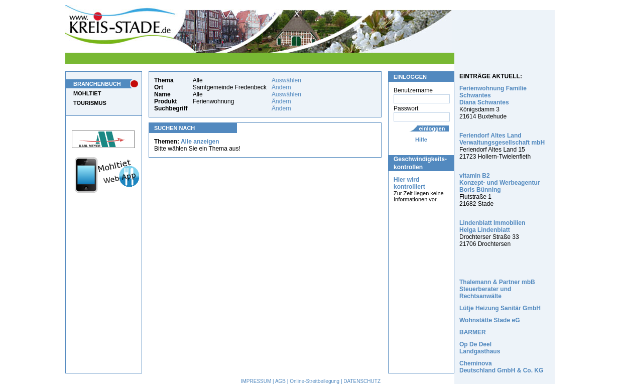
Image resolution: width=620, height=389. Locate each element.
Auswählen (286, 80)
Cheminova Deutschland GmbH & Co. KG (501, 367)
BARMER (472, 332)
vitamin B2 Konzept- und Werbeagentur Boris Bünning (499, 182)
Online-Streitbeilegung (314, 381)
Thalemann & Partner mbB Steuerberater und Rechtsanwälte (497, 289)
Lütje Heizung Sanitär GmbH (500, 308)
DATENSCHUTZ (362, 381)
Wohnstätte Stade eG (489, 320)
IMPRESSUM (256, 381)
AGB (280, 381)
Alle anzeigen (200, 141)
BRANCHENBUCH (97, 84)
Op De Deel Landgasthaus (479, 348)
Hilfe (421, 140)
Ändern (281, 87)
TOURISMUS (89, 103)
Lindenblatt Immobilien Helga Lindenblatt (492, 226)
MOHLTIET (87, 93)
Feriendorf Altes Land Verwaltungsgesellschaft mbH (502, 139)
